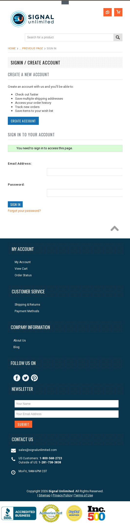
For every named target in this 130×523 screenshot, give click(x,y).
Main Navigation (12, 37)
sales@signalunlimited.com (38, 450)
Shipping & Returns (27, 305)
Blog (16, 347)
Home (12, 48)
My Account (23, 262)
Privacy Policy (62, 495)
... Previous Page (31, 48)
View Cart (21, 269)
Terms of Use (83, 495)
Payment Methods (27, 311)
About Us (19, 341)
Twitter (25, 377)
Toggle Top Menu (65, 2)
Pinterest (34, 377)
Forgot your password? (23, 210)
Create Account (22, 120)
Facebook (16, 377)
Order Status (23, 275)
